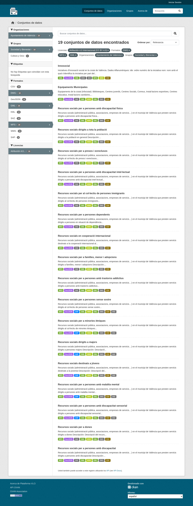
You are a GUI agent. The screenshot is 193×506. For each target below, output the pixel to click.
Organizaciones (114, 11)
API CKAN (15, 487)
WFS (95, 78)
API (107, 471)
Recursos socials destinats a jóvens (78, 363)
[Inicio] (12, 22)
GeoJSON (69, 78)
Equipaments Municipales (72, 87)
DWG (83, 78)
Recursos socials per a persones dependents (84, 214)
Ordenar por (144, 42)
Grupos (129, 11)
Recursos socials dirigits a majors (77, 342)
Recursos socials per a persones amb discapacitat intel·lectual (94, 172)
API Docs (117, 471)
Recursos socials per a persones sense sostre (84, 299)
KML (77, 78)
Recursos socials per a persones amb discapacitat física (90, 108)
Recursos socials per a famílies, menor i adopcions (87, 257)
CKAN (133, 487)
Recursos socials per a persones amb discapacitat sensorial (92, 405)
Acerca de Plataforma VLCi (23, 483)
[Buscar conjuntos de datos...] (168, 11)
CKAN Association (18, 491)
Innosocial (64, 66)
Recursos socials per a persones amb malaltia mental (88, 384)
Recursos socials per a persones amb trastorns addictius (91, 278)
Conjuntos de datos (93, 11)
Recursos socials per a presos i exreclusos (82, 151)
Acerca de (142, 11)
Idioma (131, 492)
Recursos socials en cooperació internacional (84, 236)
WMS (102, 78)
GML (60, 78)
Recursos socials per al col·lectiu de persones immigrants (91, 193)
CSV (107, 78)
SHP (76, 312)
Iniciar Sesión (175, 2)
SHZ (89, 78)
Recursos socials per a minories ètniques (82, 321)
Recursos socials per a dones (75, 427)
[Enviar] (180, 11)
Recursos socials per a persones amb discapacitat (87, 448)
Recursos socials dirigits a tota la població (82, 129)
